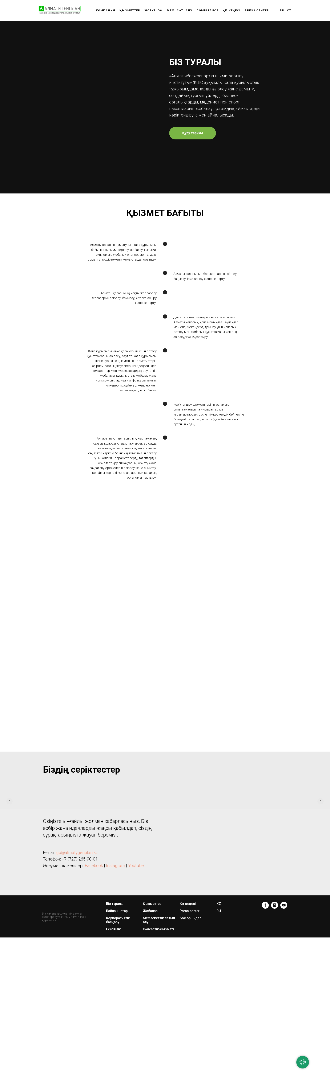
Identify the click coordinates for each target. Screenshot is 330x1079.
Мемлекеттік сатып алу (159, 1025)
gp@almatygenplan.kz (77, 957)
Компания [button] (105, 10)
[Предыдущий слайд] (9, 906)
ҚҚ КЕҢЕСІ (232, 10)
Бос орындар (190, 1023)
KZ (289, 10)
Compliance (207, 10)
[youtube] (283, 1010)
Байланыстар (117, 1016)
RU (282, 10)
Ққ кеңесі (188, 1009)
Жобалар (150, 1016)
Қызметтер (130, 10)
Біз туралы (115, 1009)
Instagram (115, 970)
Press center (257, 10)
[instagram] (274, 1010)
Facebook (94, 970)
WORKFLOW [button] (153, 10)
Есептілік (113, 1034)
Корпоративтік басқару (118, 1025)
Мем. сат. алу (179, 10)
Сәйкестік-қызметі (158, 1034)
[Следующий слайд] (320, 906)
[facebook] (265, 1010)
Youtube (136, 970)
